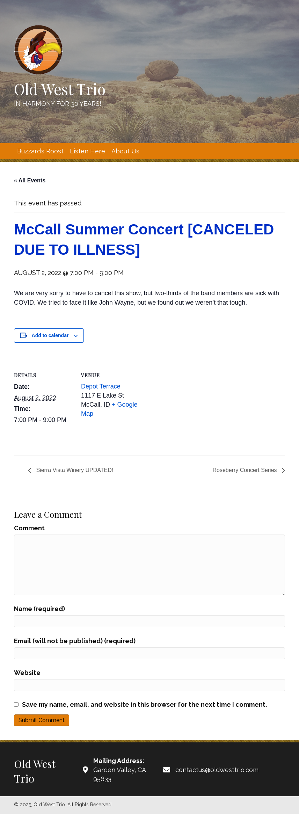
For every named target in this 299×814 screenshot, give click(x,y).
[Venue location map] (185, 402)
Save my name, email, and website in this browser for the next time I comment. (144, 704)
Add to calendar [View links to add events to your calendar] (50, 335)
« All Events (29, 180)
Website (27, 672)
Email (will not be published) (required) (75, 641)
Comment (29, 528)
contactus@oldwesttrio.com (216, 769)
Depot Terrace (101, 386)
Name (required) (39, 608)
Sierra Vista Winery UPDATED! (74, 470)
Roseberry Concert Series (245, 470)
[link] (40, 151)
